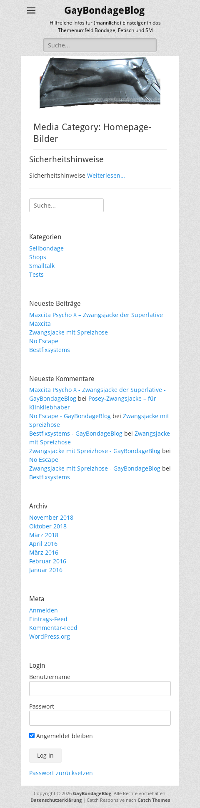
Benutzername (49, 677)
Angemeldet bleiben (61, 736)
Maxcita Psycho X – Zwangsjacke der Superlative (96, 315)
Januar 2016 (45, 570)
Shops (37, 257)
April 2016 (43, 544)
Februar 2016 (47, 561)
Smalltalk (42, 266)
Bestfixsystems (49, 350)
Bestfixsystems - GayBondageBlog (75, 433)
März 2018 (43, 535)
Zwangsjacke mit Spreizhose (68, 332)
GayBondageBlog (104, 10)
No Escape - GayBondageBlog (70, 416)
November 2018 (51, 517)
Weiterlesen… (106, 175)
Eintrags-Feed (48, 619)
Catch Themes (154, 800)
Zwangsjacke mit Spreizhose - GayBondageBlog (94, 451)
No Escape (43, 341)
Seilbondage (46, 248)
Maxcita (40, 323)
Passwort (41, 706)
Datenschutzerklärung (56, 800)
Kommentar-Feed (53, 628)
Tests (36, 274)
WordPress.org (49, 636)
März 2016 (43, 552)
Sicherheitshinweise (66, 159)
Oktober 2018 (48, 526)
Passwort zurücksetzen (61, 773)
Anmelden (43, 610)
